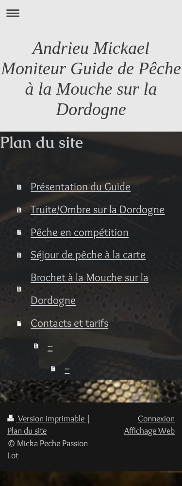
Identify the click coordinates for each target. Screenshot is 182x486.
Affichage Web (149, 430)
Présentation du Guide (81, 186)
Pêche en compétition (80, 232)
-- (50, 345)
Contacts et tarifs (69, 323)
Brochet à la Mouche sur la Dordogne (90, 288)
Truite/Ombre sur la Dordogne (98, 209)
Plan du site (27, 430)
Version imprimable (46, 418)
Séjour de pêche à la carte (88, 254)
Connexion (156, 418)
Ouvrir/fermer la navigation (91, 12)
